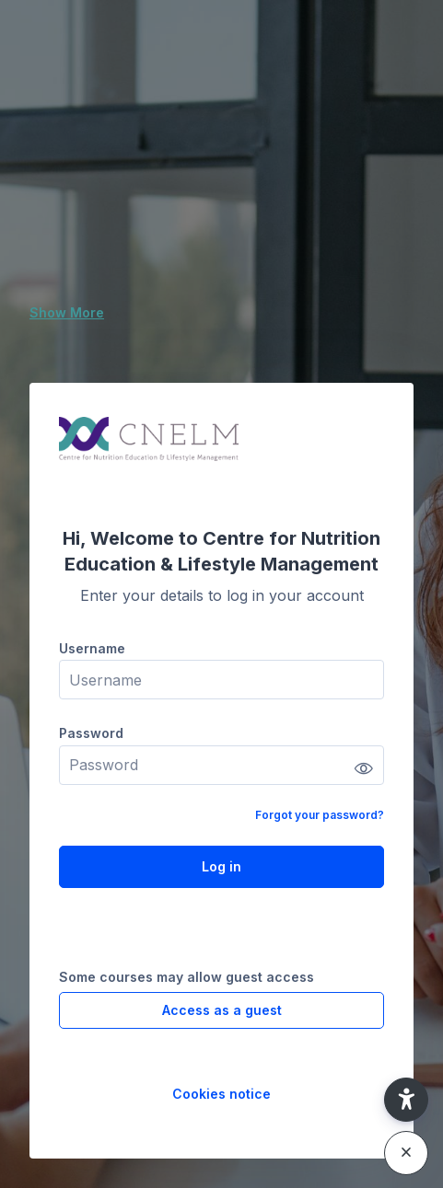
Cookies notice (221, 1093)
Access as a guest (222, 1010)
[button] (406, 1100)
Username (92, 648)
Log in (221, 866)
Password (91, 733)
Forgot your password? (319, 815)
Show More (66, 312)
